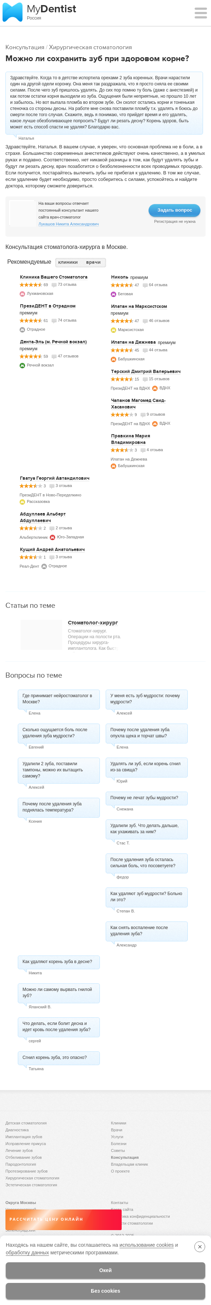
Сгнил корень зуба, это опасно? (55, 1057)
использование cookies (146, 1245)
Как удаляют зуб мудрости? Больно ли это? (146, 896)
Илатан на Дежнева (133, 342)
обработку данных (27, 1252)
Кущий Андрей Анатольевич (52, 549)
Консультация (24, 47)
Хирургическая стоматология (90, 47)
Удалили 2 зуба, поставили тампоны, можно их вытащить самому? (53, 770)
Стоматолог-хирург (93, 623)
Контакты (120, 1202)
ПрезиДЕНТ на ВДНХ (130, 388)
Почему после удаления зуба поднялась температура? (52, 807)
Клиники (118, 1123)
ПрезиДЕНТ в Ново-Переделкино (50, 495)
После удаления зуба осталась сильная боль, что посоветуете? (142, 862)
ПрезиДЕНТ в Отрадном (48, 306)
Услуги (117, 1137)
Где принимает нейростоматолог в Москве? (57, 698)
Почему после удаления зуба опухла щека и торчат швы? (140, 732)
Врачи (116, 1130)
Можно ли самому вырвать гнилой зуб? (57, 992)
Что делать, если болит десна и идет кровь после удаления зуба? (56, 1026)
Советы (118, 1150)
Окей (105, 1270)
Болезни (119, 1143)
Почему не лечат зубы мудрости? (144, 797)
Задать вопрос (175, 210)
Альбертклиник (34, 537)
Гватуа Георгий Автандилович (54, 478)
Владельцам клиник (129, 1164)
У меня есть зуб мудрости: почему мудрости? (145, 698)
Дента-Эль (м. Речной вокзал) (53, 341)
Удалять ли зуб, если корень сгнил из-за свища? (145, 766)
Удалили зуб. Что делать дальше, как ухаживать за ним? (144, 828)
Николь (119, 277)
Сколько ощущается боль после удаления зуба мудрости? (55, 732)
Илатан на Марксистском (139, 306)
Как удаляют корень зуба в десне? (57, 961)
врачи (93, 262)
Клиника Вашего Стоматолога (54, 277)
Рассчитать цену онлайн (46, 1219)
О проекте (120, 1171)
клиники (68, 262)
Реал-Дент (29, 566)
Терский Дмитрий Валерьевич (145, 371)
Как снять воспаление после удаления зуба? (139, 930)
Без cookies (105, 1291)
